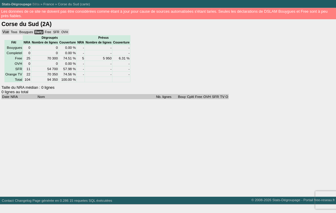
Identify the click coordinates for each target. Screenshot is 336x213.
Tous (14, 32)
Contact (8, 200)
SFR (56, 32)
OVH (64, 32)
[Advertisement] (167, 146)
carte (85, 4)
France (48, 4)
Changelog (23, 200)
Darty (39, 32)
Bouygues (26, 32)
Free (48, 32)
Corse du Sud (68, 4)
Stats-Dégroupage (16, 4)
